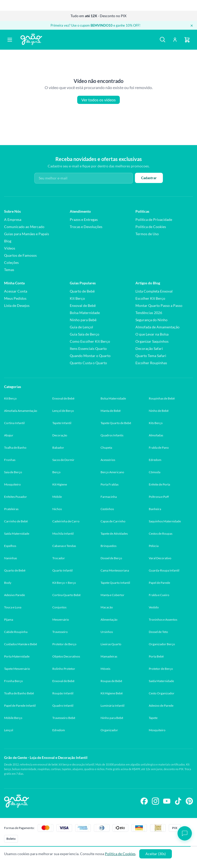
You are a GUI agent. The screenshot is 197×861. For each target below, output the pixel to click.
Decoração (59, 435)
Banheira (155, 509)
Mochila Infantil (63, 533)
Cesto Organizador (161, 693)
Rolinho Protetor (63, 669)
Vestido (154, 607)
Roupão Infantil (62, 693)
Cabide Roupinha (15, 632)
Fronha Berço (13, 681)
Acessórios (108, 460)
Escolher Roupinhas (151, 363)
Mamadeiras (109, 656)
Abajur (8, 435)
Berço (56, 472)
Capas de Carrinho (113, 521)
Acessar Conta (15, 291)
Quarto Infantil (62, 570)
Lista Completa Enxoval (154, 291)
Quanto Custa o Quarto (88, 363)
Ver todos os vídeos (98, 99)
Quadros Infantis (112, 435)
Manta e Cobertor (112, 595)
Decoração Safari (149, 348)
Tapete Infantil (61, 423)
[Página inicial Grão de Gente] (31, 39)
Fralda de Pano (159, 447)
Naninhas (10, 558)
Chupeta (106, 447)
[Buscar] (162, 39)
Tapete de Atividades (114, 533)
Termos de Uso (147, 234)
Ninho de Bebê (159, 411)
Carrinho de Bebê (16, 521)
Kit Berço (77, 298)
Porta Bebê (156, 656)
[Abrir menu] (9, 39)
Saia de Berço (13, 472)
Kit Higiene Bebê (112, 693)
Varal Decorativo (160, 558)
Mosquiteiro (12, 484)
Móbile (57, 497)
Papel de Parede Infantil (20, 705)
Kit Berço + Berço (64, 583)
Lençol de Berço (63, 411)
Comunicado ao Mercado (24, 226)
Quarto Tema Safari (150, 355)
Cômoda (154, 472)
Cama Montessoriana (115, 570)
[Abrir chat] (185, 833)
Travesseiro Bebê (63, 718)
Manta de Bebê (111, 411)
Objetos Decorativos (66, 656)
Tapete (153, 718)
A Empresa (12, 219)
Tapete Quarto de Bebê (116, 423)
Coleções (11, 262)
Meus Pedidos (15, 298)
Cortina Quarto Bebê (66, 595)
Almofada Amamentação (20, 411)
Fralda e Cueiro (159, 595)
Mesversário (60, 619)
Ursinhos (107, 632)
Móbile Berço (13, 718)
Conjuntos (59, 607)
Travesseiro (60, 632)
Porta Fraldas (110, 484)
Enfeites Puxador (15, 497)
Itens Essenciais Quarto (88, 348)
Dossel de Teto (158, 632)
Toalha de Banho (15, 447)
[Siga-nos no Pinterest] (189, 801)
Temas (9, 269)
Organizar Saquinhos (152, 341)
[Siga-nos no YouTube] (166, 801)
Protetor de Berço (64, 644)
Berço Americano (112, 472)
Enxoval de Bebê (83, 305)
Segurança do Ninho (151, 320)
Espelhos (10, 546)
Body (7, 583)
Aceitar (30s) (155, 854)
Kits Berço (156, 423)
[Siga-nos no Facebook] (144, 801)
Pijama (8, 619)
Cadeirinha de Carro (66, 521)
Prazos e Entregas (84, 219)
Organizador (109, 730)
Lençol (8, 730)
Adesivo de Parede (161, 705)
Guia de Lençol (81, 327)
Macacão (107, 607)
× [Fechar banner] (191, 25)
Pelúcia (154, 546)
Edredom (155, 460)
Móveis (105, 669)
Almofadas (156, 435)
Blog (7, 241)
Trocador (58, 558)
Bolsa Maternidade (85, 312)
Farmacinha (109, 497)
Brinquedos (108, 546)
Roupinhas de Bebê (162, 398)
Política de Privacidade (153, 219)
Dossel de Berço (111, 558)
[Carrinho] (187, 39)
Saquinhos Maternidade (165, 521)
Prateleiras (11, 509)
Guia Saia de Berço (84, 334)
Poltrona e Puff (159, 497)
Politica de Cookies (120, 854)
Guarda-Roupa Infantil (164, 570)
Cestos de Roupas (160, 533)
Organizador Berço (162, 644)
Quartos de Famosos (20, 255)
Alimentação (109, 619)
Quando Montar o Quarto (90, 355)
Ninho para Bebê (83, 320)
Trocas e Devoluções (86, 226)
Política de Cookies (150, 226)
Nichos (57, 509)
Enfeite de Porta (159, 484)
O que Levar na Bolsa (152, 334)
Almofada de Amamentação (157, 327)
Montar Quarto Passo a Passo (158, 305)
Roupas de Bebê (111, 681)
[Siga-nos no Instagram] (155, 801)
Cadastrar (149, 178)
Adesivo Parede (14, 595)
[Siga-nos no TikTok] (178, 801)
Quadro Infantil (62, 705)
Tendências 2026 (148, 312)
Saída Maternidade (16, 533)
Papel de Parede (159, 583)
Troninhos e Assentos (163, 619)
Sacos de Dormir (63, 460)
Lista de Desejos (16, 305)
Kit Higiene (59, 484)
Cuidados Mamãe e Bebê (20, 644)
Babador (58, 447)
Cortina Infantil (14, 423)
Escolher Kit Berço (150, 298)
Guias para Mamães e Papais (26, 234)
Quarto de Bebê (82, 291)
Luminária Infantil (112, 705)
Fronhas (9, 460)
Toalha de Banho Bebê (19, 693)
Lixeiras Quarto (111, 644)
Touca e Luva (12, 607)
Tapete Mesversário (17, 669)
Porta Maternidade (16, 656)
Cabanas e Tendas (64, 546)
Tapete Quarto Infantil (115, 583)
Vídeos (9, 248)
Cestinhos (107, 509)
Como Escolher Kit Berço (90, 341)
